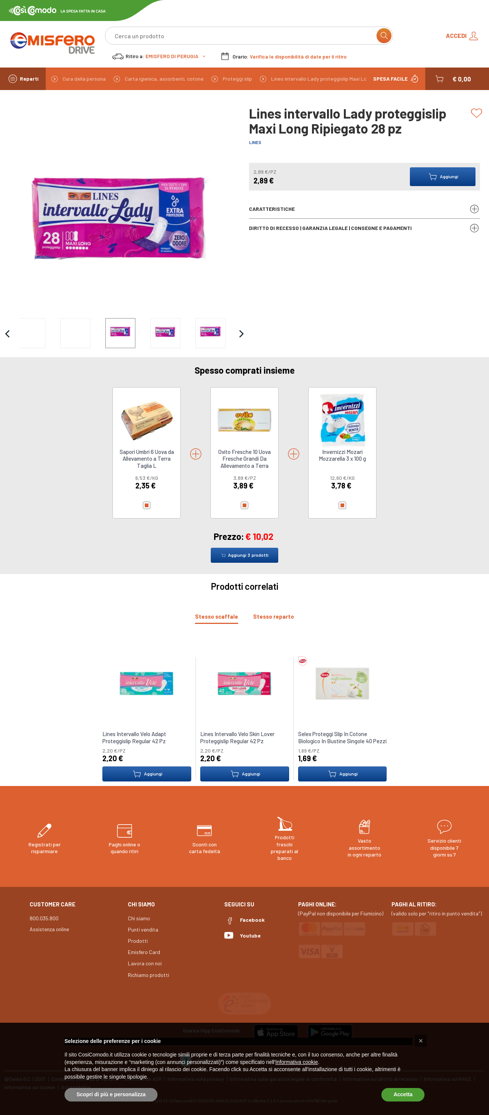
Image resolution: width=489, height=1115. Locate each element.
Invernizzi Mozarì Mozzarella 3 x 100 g (342, 455)
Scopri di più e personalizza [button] (111, 1094)
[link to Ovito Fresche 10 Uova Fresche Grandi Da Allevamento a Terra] (244, 419)
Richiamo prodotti (148, 975)
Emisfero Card (144, 952)
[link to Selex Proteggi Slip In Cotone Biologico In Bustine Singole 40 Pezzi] (342, 683)
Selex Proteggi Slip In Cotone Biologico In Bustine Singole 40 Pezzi (342, 737)
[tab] (217, 616)
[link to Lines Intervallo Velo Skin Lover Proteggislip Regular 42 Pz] (244, 683)
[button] (452, 78)
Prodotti (138, 941)
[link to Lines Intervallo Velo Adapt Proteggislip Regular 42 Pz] (146, 683)
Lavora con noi (145, 963)
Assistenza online (49, 929)
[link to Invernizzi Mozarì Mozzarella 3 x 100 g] (342, 419)
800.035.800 (44, 918)
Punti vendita (143, 929)
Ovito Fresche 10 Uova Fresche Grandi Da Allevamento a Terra (244, 458)
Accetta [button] (402, 1094)
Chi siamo (139, 918)
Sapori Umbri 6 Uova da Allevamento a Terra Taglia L (147, 458)
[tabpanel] (244, 714)
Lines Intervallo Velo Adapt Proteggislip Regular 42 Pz (134, 737)
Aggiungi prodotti (244, 555)
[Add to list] (477, 113)
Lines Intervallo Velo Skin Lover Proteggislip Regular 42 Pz (237, 737)
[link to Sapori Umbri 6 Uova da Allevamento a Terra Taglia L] (146, 419)
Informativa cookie (296, 1062)
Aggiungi (146, 774)
